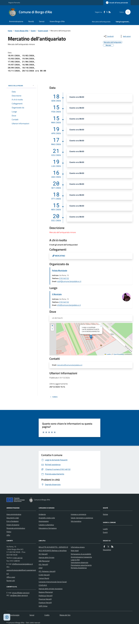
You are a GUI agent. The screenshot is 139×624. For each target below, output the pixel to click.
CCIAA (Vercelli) (44, 574)
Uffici (8, 535)
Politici (9, 531)
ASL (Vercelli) (43, 564)
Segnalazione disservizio (79, 562)
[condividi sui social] (108, 36)
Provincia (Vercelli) (45, 599)
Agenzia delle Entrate (46, 557)
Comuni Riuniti (44, 578)
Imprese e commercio (78, 514)
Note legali (75, 550)
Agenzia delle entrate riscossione (50, 588)
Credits (46, 615)
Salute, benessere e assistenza (82, 517)
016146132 (64, 278)
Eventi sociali (43, 30)
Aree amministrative (14, 514)
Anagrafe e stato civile (47, 517)
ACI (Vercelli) (43, 554)
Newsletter (107, 549)
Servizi (41, 21)
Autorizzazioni (44, 521)
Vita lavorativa (76, 521)
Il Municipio (57, 294)
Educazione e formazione (48, 528)
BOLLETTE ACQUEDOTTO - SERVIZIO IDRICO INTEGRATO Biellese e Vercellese (53, 549)
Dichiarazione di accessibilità (81, 554)
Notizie (105, 514)
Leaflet (108, 354)
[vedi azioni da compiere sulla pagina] (125, 36)
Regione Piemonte (14, 2)
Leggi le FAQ (75, 559)
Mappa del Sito (65, 615)
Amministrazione (16, 21)
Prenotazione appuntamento (81, 565)
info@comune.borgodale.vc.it (69, 305)
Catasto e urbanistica (46, 524)
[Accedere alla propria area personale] (117, 2)
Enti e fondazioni (13, 521)
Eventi (33, 30)
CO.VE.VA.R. (43, 585)
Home (10, 30)
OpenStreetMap (118, 354)
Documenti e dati (13, 517)
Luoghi (105, 529)
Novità (31, 21)
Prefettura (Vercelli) (45, 595)
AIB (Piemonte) (44, 561)
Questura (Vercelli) (45, 602)
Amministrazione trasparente (81, 557)
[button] (91, 337)
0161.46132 (17, 557)
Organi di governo (13, 524)
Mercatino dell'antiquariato (101, 21)
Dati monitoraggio (13, 615)
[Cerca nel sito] (127, 12)
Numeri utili (11, 580)
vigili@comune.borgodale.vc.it (69, 281)
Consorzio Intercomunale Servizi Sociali (53, 581)
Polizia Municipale (59, 270)
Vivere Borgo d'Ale (57, 21)
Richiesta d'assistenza (79, 567)
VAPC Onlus (43, 606)
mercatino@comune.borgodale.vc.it (69, 365)
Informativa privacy (78, 547)
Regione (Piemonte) (46, 592)
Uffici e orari (11, 577)
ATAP (40, 568)
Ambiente (42, 514)
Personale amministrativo (16, 528)
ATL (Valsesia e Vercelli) (47, 571)
